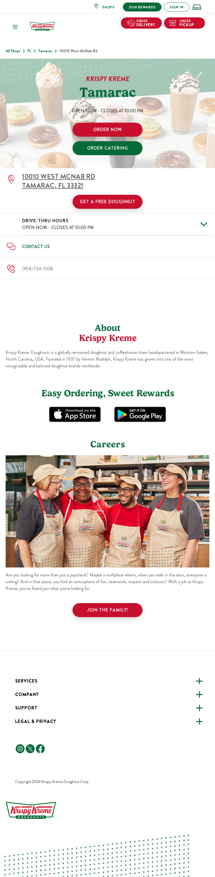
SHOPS (108, 7)
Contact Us (36, 246)
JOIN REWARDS (142, 7)
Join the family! (107, 610)
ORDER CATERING (107, 148)
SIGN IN (177, 7)
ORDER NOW (107, 129)
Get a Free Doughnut (107, 201)
